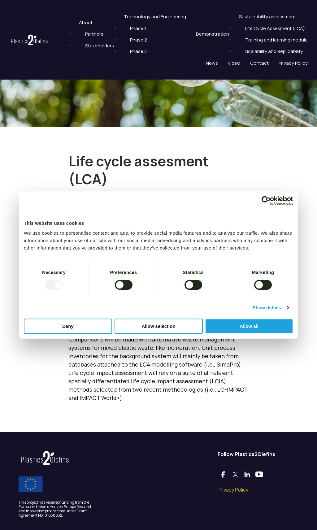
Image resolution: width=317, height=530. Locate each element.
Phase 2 (138, 40)
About (86, 22)
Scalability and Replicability (274, 51)
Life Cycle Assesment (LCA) (275, 28)
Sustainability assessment (267, 16)
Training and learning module (276, 40)
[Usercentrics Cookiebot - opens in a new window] (266, 200)
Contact (259, 63)
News (212, 63)
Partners (94, 34)
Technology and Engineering (155, 16)
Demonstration (212, 34)
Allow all (249, 326)
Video (234, 63)
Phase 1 (138, 28)
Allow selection (158, 326)
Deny (68, 326)
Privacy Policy (293, 63)
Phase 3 (138, 51)
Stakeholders (99, 45)
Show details (267, 307)
